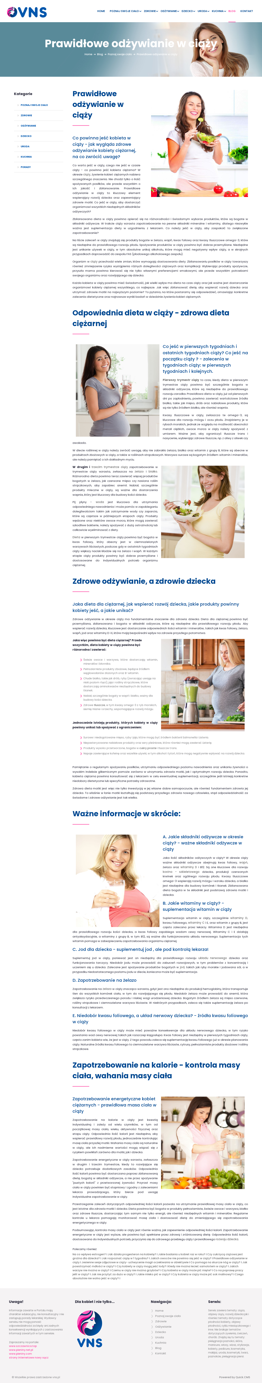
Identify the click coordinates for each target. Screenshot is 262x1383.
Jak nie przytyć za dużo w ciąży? (113, 1270)
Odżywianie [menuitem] (169, 11)
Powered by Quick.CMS (234, 1373)
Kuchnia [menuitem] (218, 11)
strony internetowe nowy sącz (28, 1353)
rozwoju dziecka (227, 1235)
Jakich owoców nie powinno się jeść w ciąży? (180, 1254)
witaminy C (195, 918)
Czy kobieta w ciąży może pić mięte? (187, 1266)
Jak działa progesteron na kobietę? (132, 1250)
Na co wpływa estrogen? (89, 1250)
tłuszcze (99, 701)
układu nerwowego (212, 953)
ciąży (86, 174)
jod (182, 963)
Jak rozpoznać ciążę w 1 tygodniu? (125, 1254)
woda (100, 498)
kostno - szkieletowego (181, 867)
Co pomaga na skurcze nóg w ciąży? (215, 1258)
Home (88, 54)
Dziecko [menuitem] (187, 11)
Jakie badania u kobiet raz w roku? (181, 1250)
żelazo (139, 467)
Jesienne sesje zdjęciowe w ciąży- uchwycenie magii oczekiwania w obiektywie (135, 1258)
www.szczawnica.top (23, 1341)
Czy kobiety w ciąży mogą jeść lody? (141, 1262)
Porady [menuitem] (26, 167)
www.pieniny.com (20, 1349)
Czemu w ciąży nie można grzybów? (135, 1266)
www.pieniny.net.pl (21, 1345)
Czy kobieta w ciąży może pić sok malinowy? (202, 1270)
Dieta (76, 533)
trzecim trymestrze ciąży (110, 462)
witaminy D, (239, 913)
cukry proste (147, 744)
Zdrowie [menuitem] (150, 11)
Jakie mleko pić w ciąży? (153, 1270)
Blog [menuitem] (232, 11)
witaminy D (188, 862)
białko (153, 467)
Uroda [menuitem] (202, 11)
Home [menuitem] (101, 11)
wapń (243, 858)
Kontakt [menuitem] (246, 11)
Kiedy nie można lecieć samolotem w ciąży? (197, 1262)
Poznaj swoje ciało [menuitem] (124, 11)
